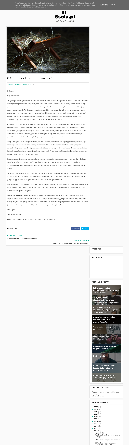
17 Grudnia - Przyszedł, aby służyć (106, 249)
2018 (95, 205)
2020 (96, 200)
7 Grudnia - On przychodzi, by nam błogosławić (107, 293)
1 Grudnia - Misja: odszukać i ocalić (107, 321)
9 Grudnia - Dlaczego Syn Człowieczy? (104, 285)
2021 (95, 198)
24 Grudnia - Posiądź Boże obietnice (107, 219)
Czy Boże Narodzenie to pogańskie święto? (107, 215)
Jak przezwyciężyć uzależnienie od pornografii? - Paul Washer (106, 69)
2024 (96, 191)
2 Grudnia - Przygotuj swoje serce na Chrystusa (106, 317)
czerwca (98, 336)
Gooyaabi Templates (53, 442)
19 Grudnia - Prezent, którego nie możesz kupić (106, 242)
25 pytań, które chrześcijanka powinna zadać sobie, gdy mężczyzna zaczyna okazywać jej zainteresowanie (106, 81)
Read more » (89, 432)
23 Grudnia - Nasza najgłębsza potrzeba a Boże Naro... (105, 223)
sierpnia (98, 331)
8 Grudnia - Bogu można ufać (105, 289)
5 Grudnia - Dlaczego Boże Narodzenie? (104, 303)
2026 (96, 186)
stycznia (98, 348)
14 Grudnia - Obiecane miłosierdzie (107, 262)
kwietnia (98, 340)
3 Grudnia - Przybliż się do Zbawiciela (104, 312)
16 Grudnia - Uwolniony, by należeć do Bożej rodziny (107, 253)
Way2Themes (29, 442)
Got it (112, 5)
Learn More (104, 5)
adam (88, 424)
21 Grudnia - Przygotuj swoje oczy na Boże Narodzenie (107, 232)
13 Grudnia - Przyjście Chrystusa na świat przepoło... (107, 266)
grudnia (98, 212)
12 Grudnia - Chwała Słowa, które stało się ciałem (106, 271)
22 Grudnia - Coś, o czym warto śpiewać (106, 228)
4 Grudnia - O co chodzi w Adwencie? (104, 307)
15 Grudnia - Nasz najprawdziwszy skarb (106, 258)
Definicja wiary (99, 135)
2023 (96, 193)
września (98, 328)
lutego (97, 345)
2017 (95, 208)
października (100, 326)
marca (97, 343)
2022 (96, 196)
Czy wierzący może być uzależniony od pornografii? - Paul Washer (105, 89)
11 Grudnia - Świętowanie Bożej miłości (105, 275)
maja (97, 338)
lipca (97, 333)
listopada (99, 324)
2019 (95, 203)
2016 (95, 210)
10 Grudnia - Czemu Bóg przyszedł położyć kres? (107, 280)
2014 (95, 352)
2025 (96, 188)
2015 (95, 350)
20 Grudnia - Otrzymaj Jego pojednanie (104, 237)
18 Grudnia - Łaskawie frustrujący (106, 246)
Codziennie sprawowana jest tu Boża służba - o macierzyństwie (104, 147)
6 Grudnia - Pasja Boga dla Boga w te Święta (107, 298)
